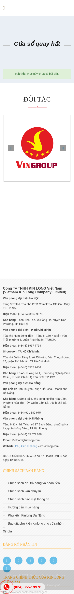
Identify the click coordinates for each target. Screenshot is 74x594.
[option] (37, 148)
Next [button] (63, 148)
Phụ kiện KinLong (26, 542)
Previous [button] (11, 148)
